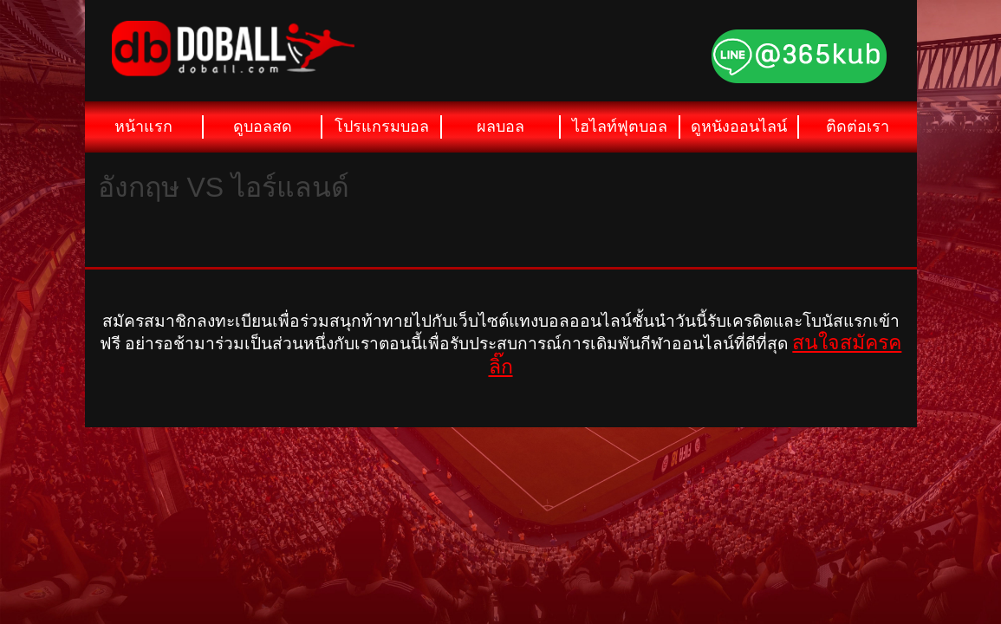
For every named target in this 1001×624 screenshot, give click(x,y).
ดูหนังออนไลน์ (739, 126)
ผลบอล (500, 126)
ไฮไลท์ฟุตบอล (619, 126)
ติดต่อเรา (857, 126)
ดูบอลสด (262, 126)
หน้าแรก (143, 126)
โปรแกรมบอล (382, 126)
